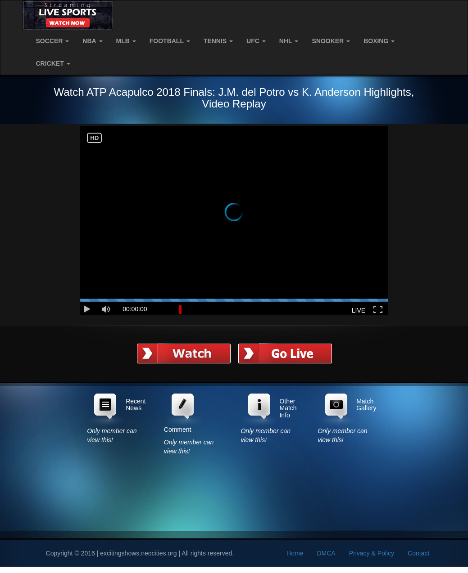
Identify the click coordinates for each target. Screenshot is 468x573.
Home (294, 553)
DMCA (326, 553)
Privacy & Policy (371, 553)
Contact (418, 553)
